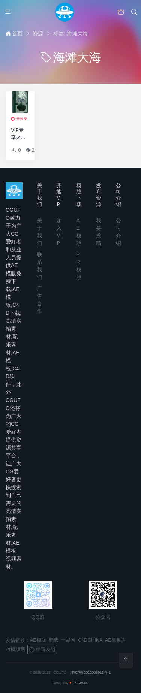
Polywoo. (80, 683)
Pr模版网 (15, 649)
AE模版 (38, 640)
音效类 (21, 119)
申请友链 (42, 650)
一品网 (68, 640)
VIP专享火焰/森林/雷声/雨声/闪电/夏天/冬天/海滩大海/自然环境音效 (19, 134)
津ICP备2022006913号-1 (90, 672)
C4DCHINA (90, 640)
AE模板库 (115, 640)
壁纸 (53, 640)
